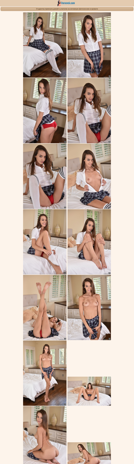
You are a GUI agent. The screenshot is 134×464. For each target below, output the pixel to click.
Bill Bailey (76, 352)
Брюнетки (63, 348)
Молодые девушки (75, 348)
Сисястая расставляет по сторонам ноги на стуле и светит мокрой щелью (25, 361)
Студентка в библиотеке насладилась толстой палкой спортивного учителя (58, 388)
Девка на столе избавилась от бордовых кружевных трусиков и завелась (25, 413)
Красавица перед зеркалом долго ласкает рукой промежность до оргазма (57, 413)
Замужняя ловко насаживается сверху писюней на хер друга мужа (88, 388)
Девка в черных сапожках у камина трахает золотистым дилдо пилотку (90, 413)
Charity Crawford (66, 352)
